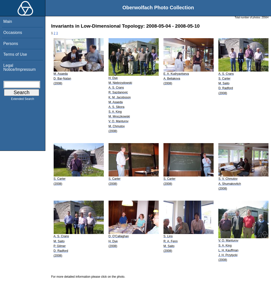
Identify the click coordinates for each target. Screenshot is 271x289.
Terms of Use (15, 54)
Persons (10, 43)
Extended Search (22, 99)
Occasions (12, 32)
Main (7, 21)
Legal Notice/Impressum (19, 67)
